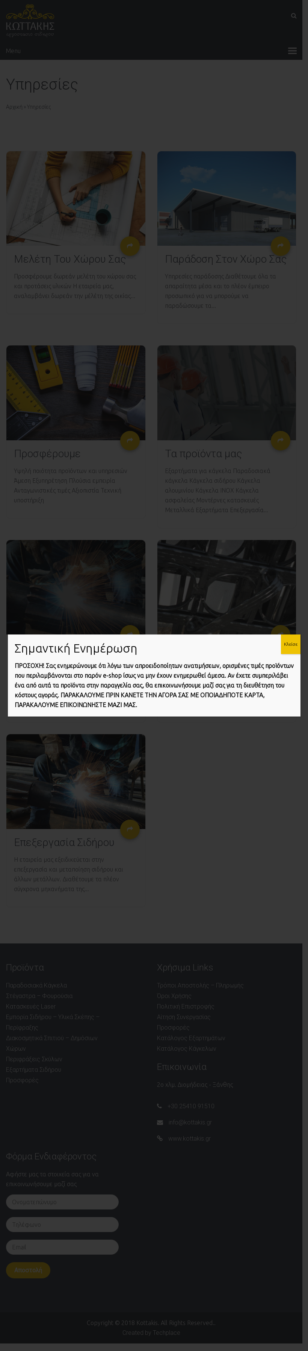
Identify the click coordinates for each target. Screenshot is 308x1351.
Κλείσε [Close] (290, 644)
